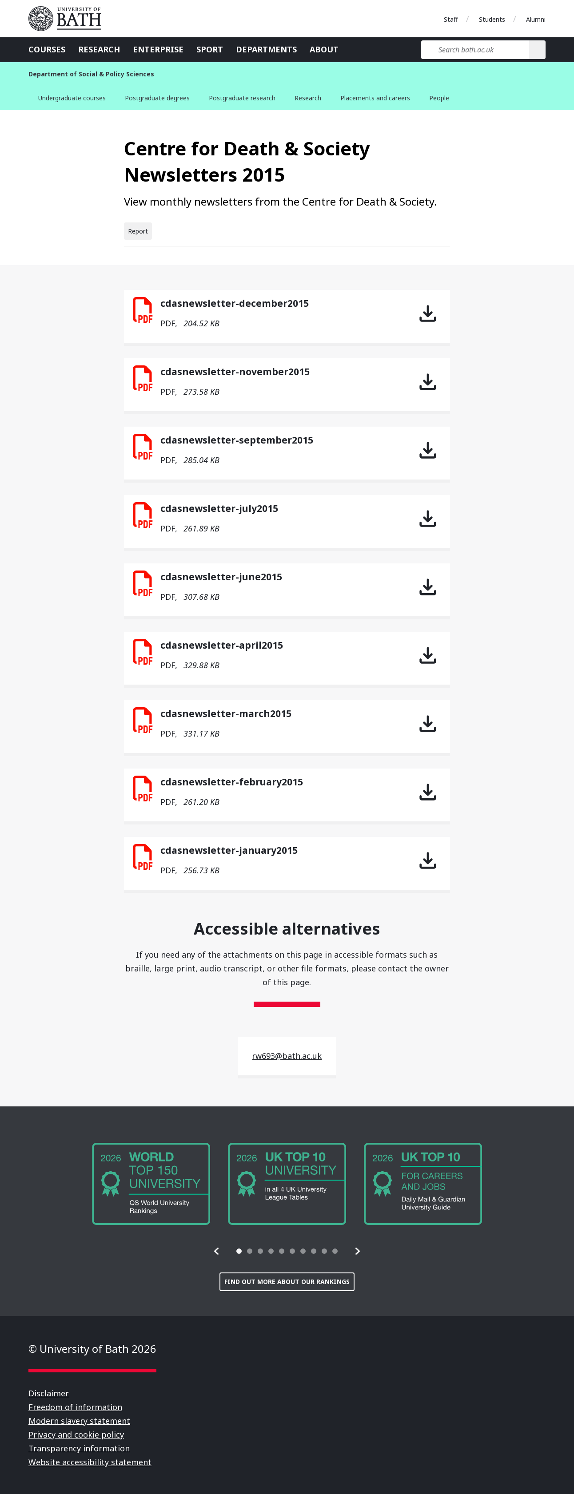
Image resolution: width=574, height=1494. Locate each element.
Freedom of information (75, 1407)
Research (99, 49)
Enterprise (158, 49)
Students (492, 19)
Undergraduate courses (72, 98)
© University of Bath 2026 (92, 1348)
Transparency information (79, 1448)
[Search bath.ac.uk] (475, 49)
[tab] (239, 1251)
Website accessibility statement (89, 1462)
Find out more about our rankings (287, 1281)
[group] (151, 1184)
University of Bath (68, 18)
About (324, 49)
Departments (266, 49)
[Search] (537, 49)
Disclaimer (48, 1393)
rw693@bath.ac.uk (287, 1055)
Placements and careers (375, 98)
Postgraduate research (242, 98)
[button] (217, 1251)
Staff (451, 19)
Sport (209, 49)
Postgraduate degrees (157, 98)
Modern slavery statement (79, 1420)
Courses (46, 49)
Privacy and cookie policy (76, 1434)
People (439, 98)
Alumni (536, 19)
